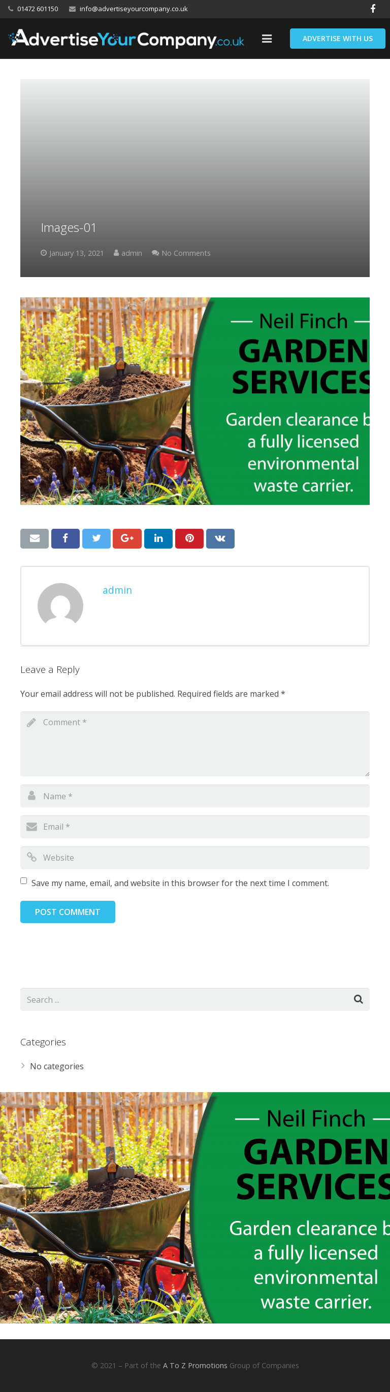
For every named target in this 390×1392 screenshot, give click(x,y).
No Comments (186, 253)
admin (131, 253)
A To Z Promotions (195, 1365)
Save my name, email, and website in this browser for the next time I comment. (180, 883)
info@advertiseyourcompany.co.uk (134, 8)
